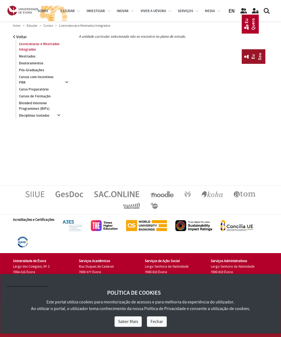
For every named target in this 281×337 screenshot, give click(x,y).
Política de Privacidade (165, 308)
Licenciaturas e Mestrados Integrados (39, 47)
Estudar (32, 26)
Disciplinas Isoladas (34, 115)
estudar (67, 11)
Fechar (157, 321)
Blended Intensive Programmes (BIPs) (34, 106)
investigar (96, 11)
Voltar (20, 37)
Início (17, 26)
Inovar (123, 11)
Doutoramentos (31, 63)
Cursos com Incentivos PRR (36, 80)
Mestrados (27, 56)
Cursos (48, 26)
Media (210, 11)
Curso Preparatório (34, 89)
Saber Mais (128, 321)
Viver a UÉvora (153, 11)
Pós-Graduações (31, 70)
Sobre (43, 11)
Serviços (185, 11)
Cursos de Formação (35, 96)
